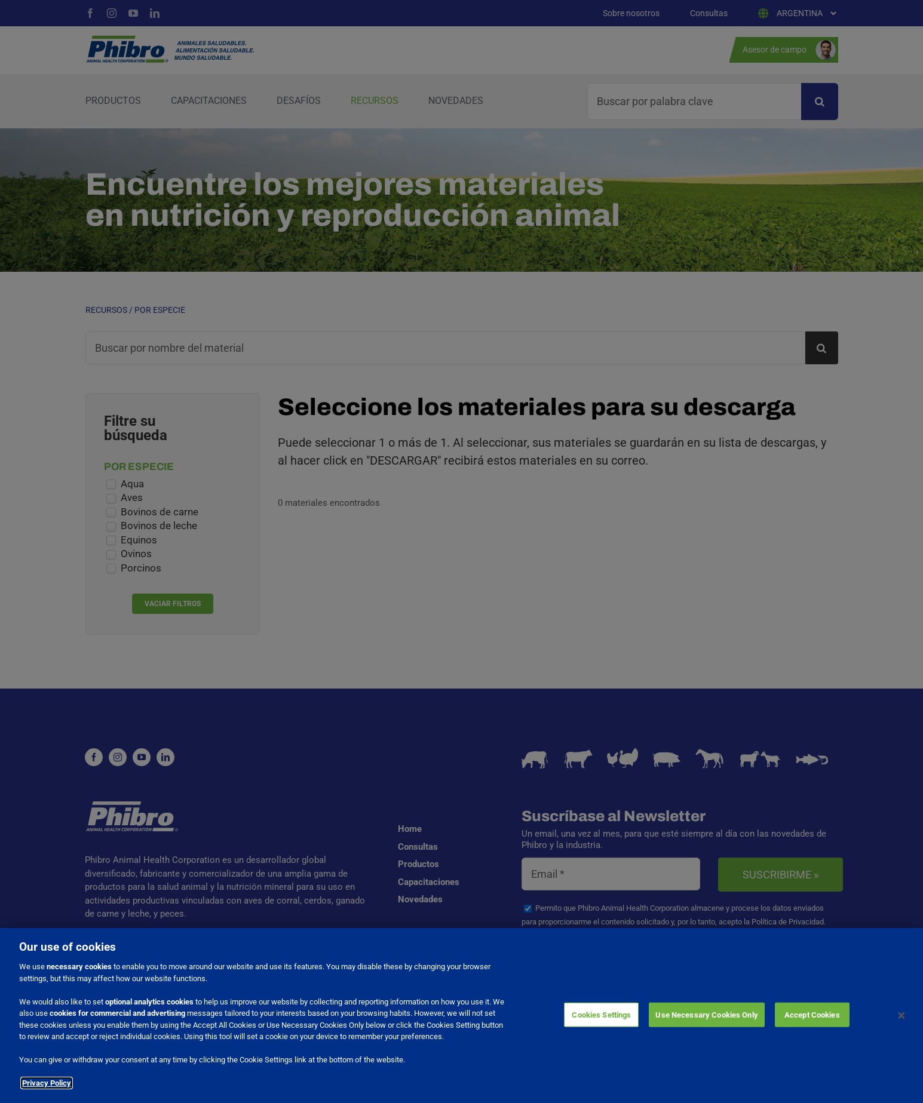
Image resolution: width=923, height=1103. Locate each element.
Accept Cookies (812, 1014)
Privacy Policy (46, 1083)
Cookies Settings (601, 1014)
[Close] (901, 1015)
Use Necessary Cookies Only (706, 1014)
